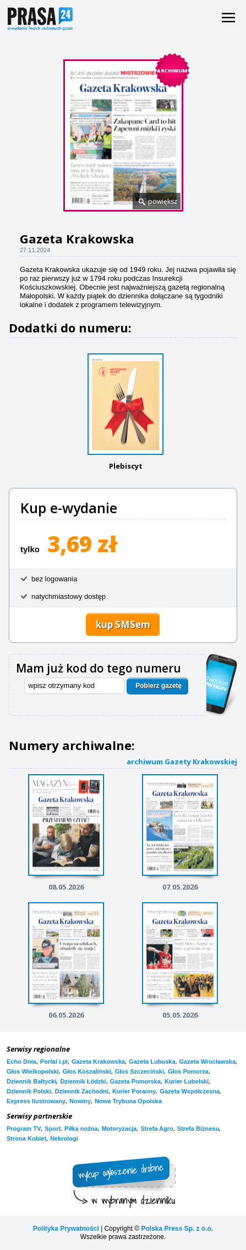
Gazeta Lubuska (152, 1061)
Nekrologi (64, 1138)
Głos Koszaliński (87, 1071)
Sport (53, 1128)
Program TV (24, 1128)
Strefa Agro (156, 1128)
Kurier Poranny (134, 1091)
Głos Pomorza (188, 1071)
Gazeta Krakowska (98, 1061)
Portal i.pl (54, 1061)
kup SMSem (123, 624)
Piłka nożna (81, 1128)
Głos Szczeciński (139, 1071)
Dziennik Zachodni (81, 1091)
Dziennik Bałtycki (31, 1081)
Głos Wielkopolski (33, 1071)
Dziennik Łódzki (83, 1081)
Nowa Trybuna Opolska (128, 1101)
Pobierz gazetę (158, 686)
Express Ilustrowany (36, 1101)
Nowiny (80, 1101)
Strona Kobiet (26, 1138)
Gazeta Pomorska (135, 1081)
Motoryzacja (119, 1128)
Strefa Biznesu (198, 1128)
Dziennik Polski (29, 1091)
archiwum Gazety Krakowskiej (182, 761)
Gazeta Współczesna (190, 1091)
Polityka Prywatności (66, 1228)
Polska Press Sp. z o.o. (177, 1228)
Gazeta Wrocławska (207, 1061)
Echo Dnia (21, 1061)
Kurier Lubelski (187, 1081)
